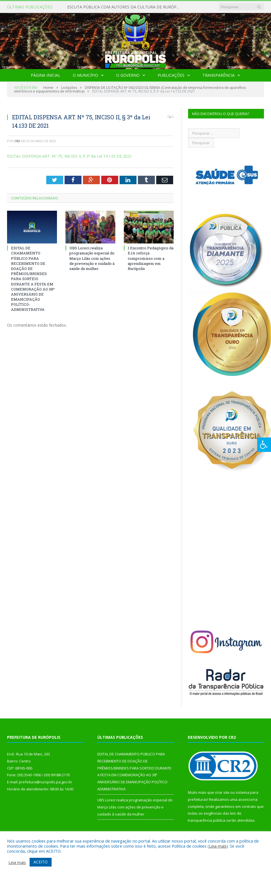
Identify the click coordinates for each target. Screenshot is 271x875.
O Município (85, 75)
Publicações (171, 75)
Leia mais (217, 846)
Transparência (218, 75)
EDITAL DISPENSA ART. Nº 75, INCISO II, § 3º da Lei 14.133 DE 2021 (69, 156)
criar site (222, 792)
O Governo (128, 75)
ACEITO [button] (41, 862)
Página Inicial (45, 75)
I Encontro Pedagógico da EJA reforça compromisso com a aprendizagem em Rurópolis (150, 258)
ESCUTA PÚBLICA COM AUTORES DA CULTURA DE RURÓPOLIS (125, 7)
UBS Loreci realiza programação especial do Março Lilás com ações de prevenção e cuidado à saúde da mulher (91, 258)
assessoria (247, 799)
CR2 (17, 141)
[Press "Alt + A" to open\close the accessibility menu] (264, 445)
